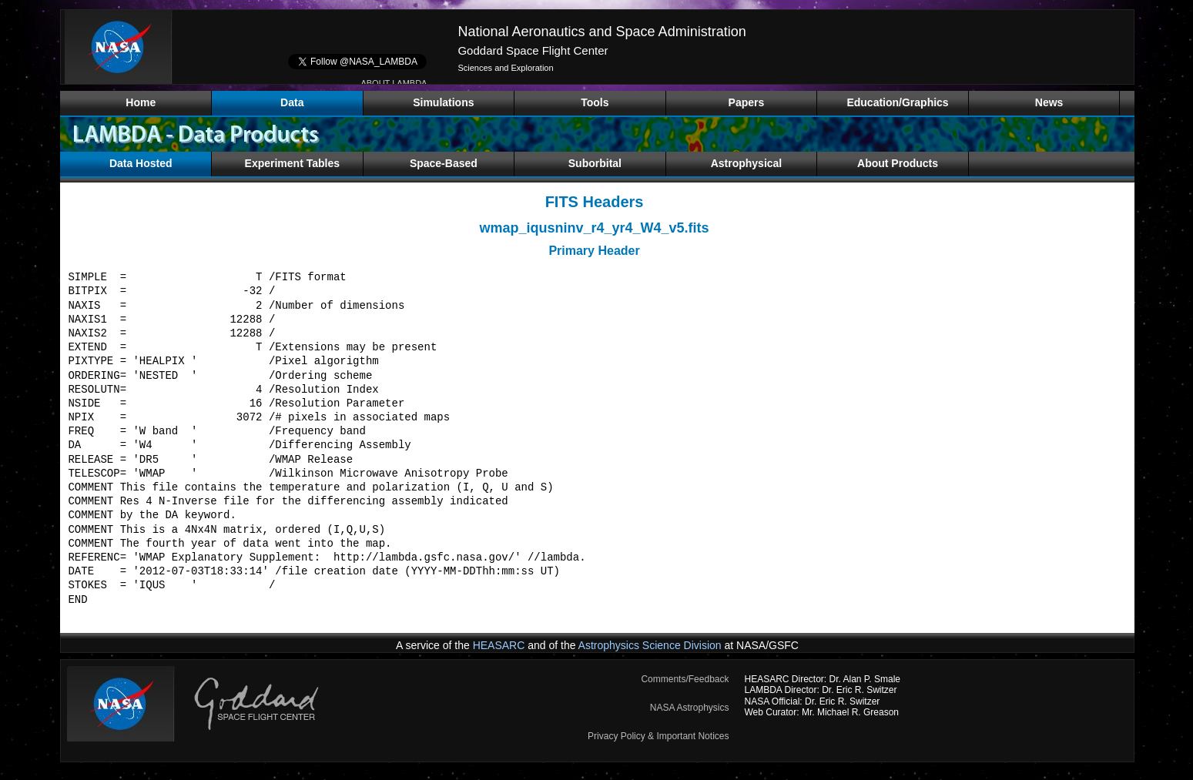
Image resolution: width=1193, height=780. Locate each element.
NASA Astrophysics (689, 707)
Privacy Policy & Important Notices (658, 736)
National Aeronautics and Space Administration (601, 31)
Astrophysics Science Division (650, 645)
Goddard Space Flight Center (532, 50)
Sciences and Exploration (505, 67)
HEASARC (499, 645)
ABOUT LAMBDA (393, 83)
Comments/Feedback (685, 679)
